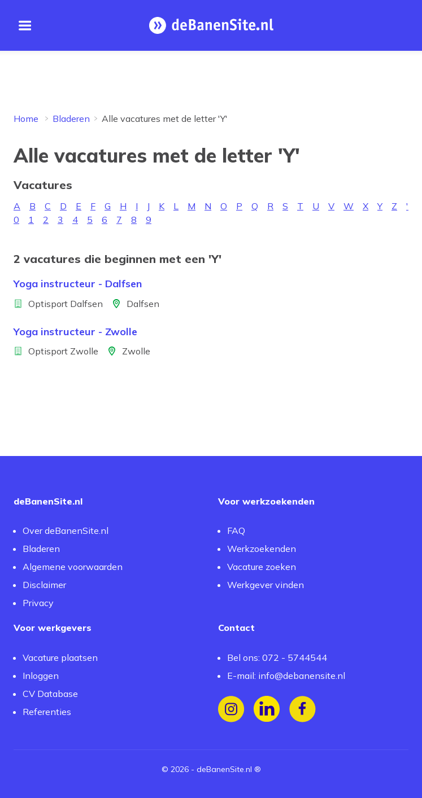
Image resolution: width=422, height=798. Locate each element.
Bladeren (71, 118)
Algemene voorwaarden (73, 566)
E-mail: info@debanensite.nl (286, 675)
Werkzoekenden (261, 548)
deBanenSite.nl (224, 769)
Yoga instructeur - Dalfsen (78, 283)
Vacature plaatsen (60, 657)
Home (26, 118)
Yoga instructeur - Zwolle (75, 331)
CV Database (50, 693)
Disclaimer (44, 584)
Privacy (38, 602)
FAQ (236, 530)
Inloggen (41, 675)
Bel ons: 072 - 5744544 (277, 657)
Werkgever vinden (265, 584)
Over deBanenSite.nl (65, 530)
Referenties (47, 711)
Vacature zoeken (261, 566)
